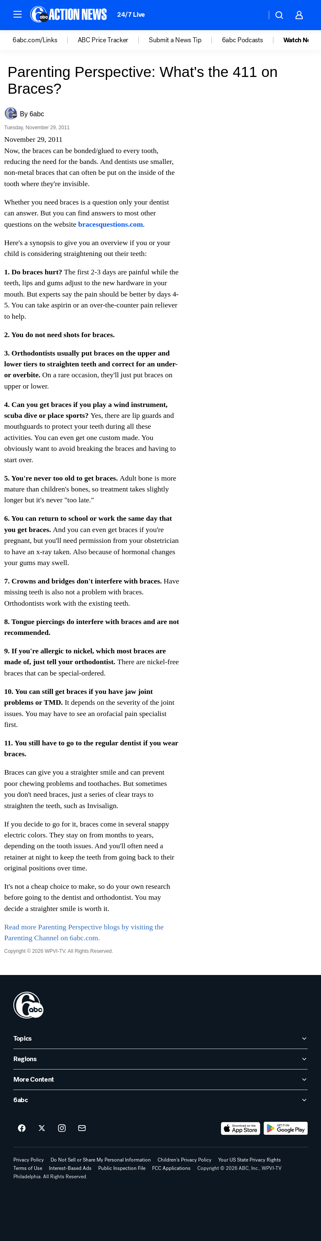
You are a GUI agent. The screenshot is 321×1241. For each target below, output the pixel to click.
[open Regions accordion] (160, 1059)
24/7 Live (131, 14)
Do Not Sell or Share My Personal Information (101, 1159)
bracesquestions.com (110, 224)
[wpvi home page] (28, 1005)
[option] (45, 40)
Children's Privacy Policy (184, 1159)
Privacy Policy (28, 1159)
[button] (17, 14)
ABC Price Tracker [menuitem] (103, 40)
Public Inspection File (121, 1168)
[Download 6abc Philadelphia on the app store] (241, 1128)
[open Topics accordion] (160, 1038)
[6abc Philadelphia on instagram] (62, 1128)
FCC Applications (171, 1168)
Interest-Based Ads (70, 1168)
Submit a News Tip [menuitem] (175, 40)
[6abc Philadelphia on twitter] (41, 1128)
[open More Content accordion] (160, 1079)
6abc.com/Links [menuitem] (35, 40)
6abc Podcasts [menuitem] (242, 40)
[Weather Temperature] (253, 15)
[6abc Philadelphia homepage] (69, 15)
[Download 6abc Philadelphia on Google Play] (286, 1128)
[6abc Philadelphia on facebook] (21, 1128)
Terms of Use (27, 1168)
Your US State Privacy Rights (249, 1159)
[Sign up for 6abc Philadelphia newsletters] (82, 1128)
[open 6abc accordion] (160, 1100)
